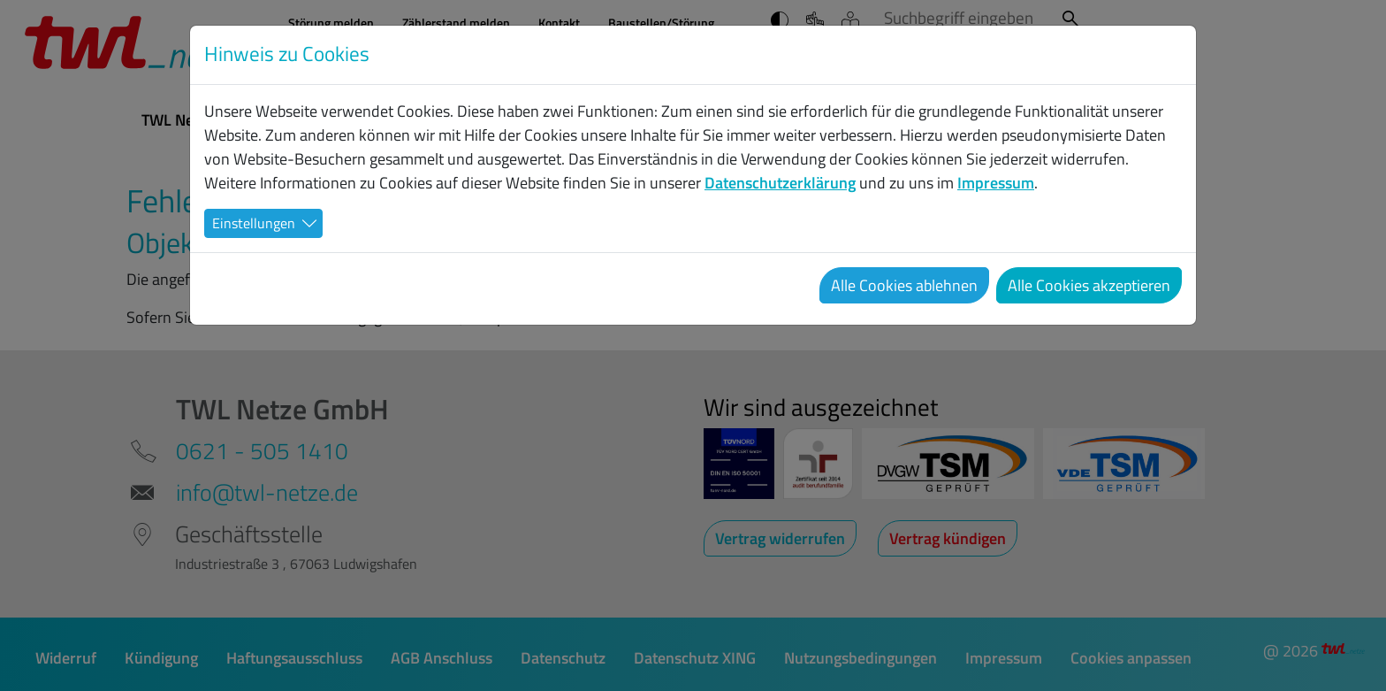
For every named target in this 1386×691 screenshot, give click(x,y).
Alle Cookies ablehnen (904, 285)
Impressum (995, 183)
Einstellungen (253, 223)
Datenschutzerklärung (780, 183)
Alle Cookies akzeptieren (1089, 285)
